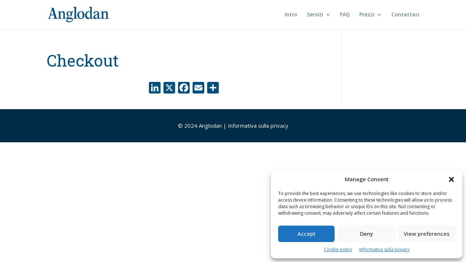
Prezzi (367, 15)
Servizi (315, 15)
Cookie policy (338, 249)
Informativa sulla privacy (384, 249)
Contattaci (405, 15)
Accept (306, 233)
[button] (451, 179)
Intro (291, 15)
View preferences (427, 233)
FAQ (345, 15)
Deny (366, 233)
